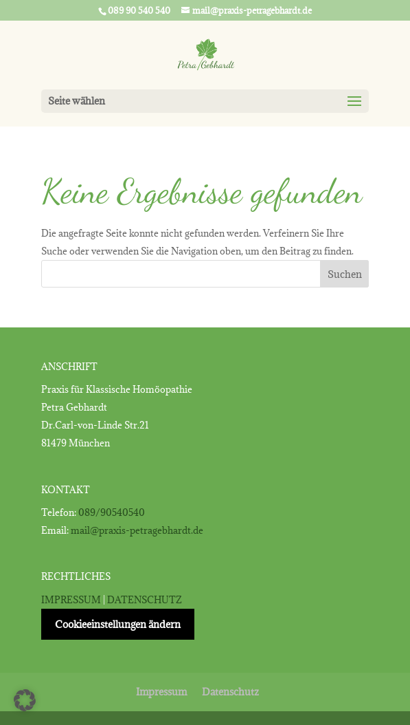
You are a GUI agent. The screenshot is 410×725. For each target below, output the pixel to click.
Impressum (161, 691)
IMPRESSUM (71, 600)
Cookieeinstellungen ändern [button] (118, 624)
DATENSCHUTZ (144, 600)
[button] (24, 700)
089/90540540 (111, 512)
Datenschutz (230, 691)
